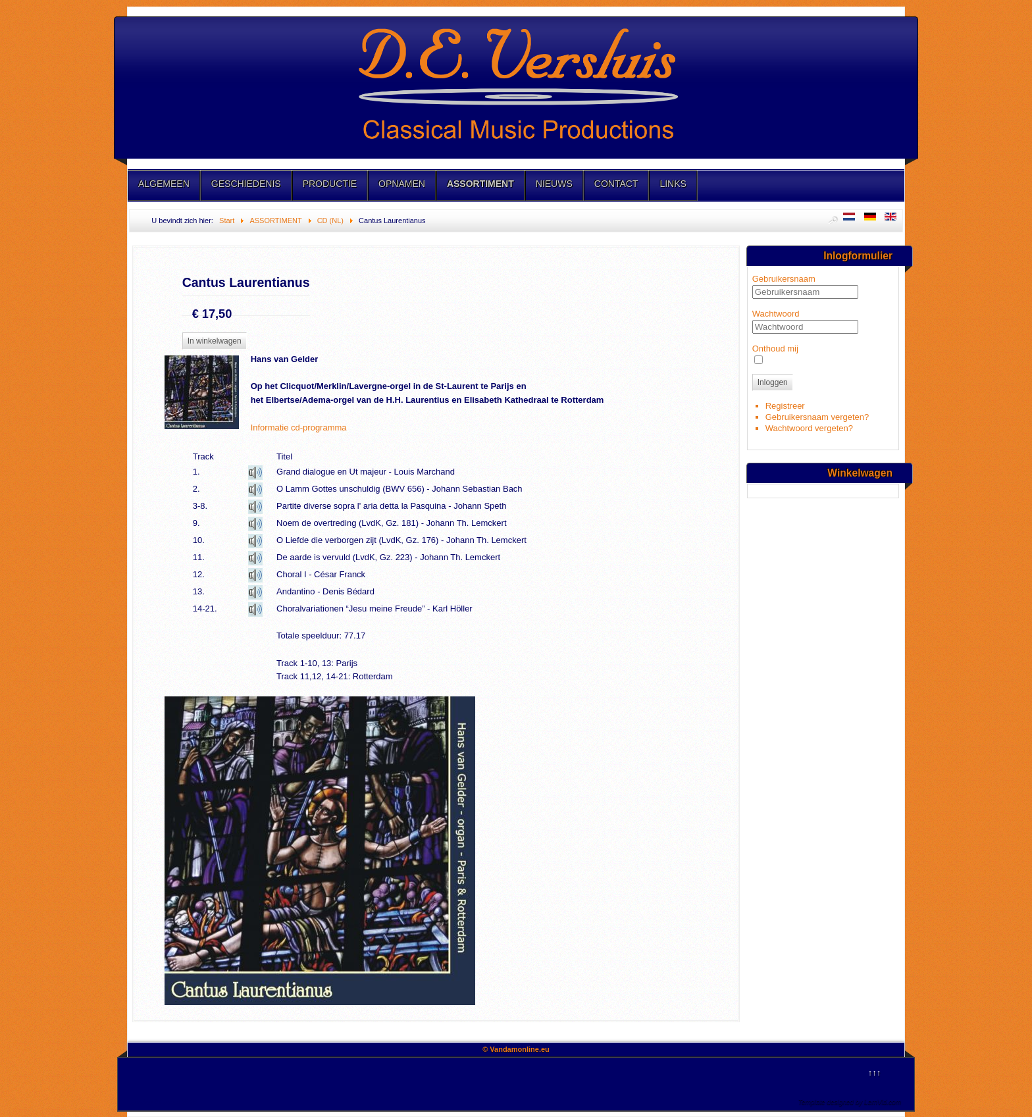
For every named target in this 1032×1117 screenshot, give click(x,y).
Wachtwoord (776, 314)
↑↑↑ (874, 1073)
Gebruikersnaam (783, 279)
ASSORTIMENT (480, 183)
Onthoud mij (775, 348)
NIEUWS (554, 183)
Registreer (785, 406)
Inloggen (773, 382)
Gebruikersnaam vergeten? (817, 417)
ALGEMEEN (164, 183)
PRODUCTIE (330, 183)
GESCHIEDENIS (246, 183)
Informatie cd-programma (299, 427)
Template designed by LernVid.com (849, 1102)
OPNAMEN (401, 183)
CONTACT (616, 183)
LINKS (672, 183)
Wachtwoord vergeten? (809, 428)
